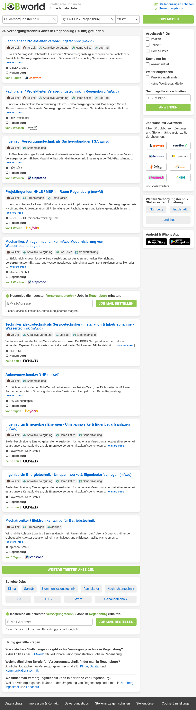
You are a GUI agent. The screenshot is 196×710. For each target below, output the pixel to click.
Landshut (32, 687)
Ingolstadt (12, 687)
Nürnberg (127, 683)
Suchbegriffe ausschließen (166, 91)
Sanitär (29, 588)
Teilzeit (156, 45)
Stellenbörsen (145, 703)
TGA (18, 599)
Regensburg (64, 31)
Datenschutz (13, 703)
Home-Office (160, 51)
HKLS (47, 599)
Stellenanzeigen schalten (176, 4)
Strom (78, 599)
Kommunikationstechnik (58, 588)
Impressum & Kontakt (43, 703)
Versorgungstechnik (23, 31)
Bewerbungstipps (171, 8)
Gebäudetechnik (115, 599)
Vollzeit (156, 39)
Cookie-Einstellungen (176, 703)
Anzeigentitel (160, 64)
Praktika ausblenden (165, 77)
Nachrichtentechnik (120, 588)
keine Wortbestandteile (167, 83)
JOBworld (37, 654)
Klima (12, 588)
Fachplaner (91, 588)
